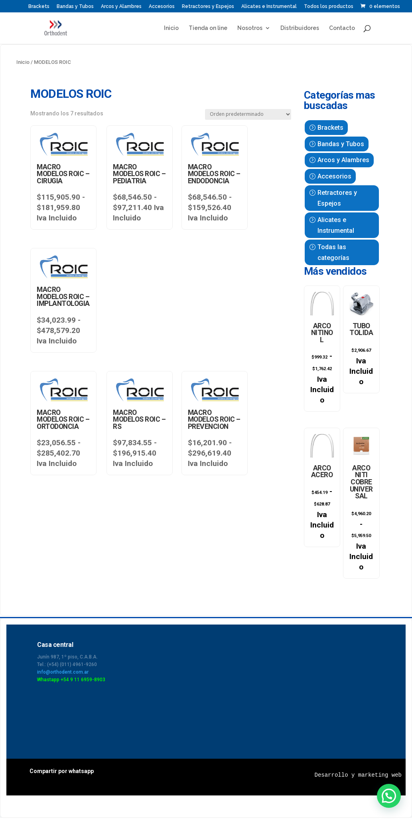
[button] (389, 796)
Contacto (342, 28)
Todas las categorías (333, 252)
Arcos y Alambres (121, 6)
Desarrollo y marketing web (358, 776)
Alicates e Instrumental (269, 6)
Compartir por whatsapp (62, 772)
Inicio (171, 28)
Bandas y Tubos (75, 6)
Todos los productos (328, 6)
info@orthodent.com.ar (63, 673)
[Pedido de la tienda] (248, 114)
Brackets (38, 6)
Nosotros (249, 28)
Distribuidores (299, 28)
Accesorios (162, 6)
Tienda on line (208, 28)
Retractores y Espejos (208, 6)
